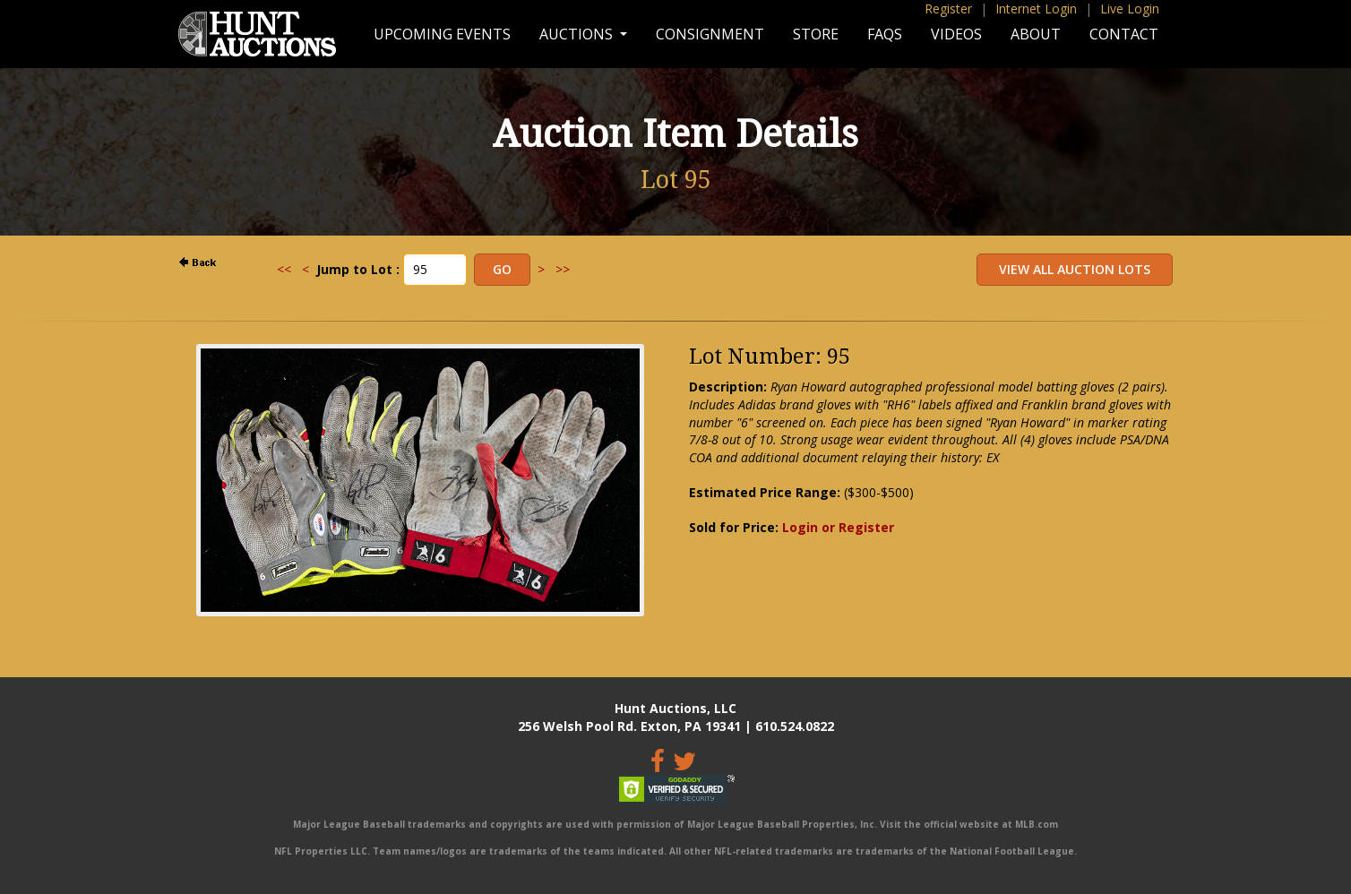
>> (562, 269)
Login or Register (838, 527)
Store (816, 34)
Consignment (710, 34)
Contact (1123, 34)
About (1036, 34)
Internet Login (1036, 8)
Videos (956, 34)
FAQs (884, 34)
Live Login (1129, 8)
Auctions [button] (577, 34)
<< (284, 269)
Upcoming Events (442, 34)
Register (948, 8)
